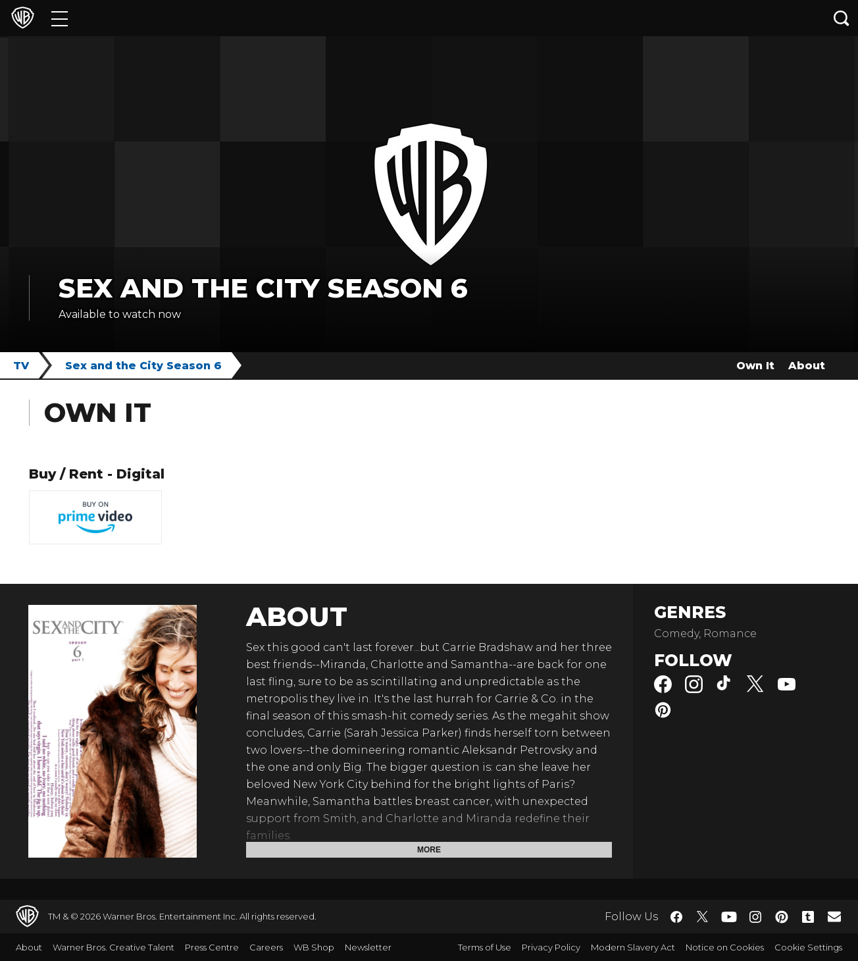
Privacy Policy (551, 947)
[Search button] (841, 18)
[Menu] (59, 18)
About (806, 365)
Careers (266, 947)
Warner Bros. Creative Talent (113, 947)
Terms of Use (484, 947)
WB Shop (313, 947)
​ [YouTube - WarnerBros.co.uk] (729, 916)
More (429, 849)
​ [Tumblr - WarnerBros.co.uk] (808, 917)
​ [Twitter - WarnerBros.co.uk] (703, 917)
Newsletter (368, 947)
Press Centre (212, 947)
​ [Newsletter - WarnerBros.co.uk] (834, 916)
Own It (755, 365)
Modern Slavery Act (633, 947)
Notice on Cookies (725, 947)
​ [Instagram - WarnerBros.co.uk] (755, 917)
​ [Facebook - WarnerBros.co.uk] (676, 917)
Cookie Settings (808, 947)
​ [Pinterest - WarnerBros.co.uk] (782, 917)
